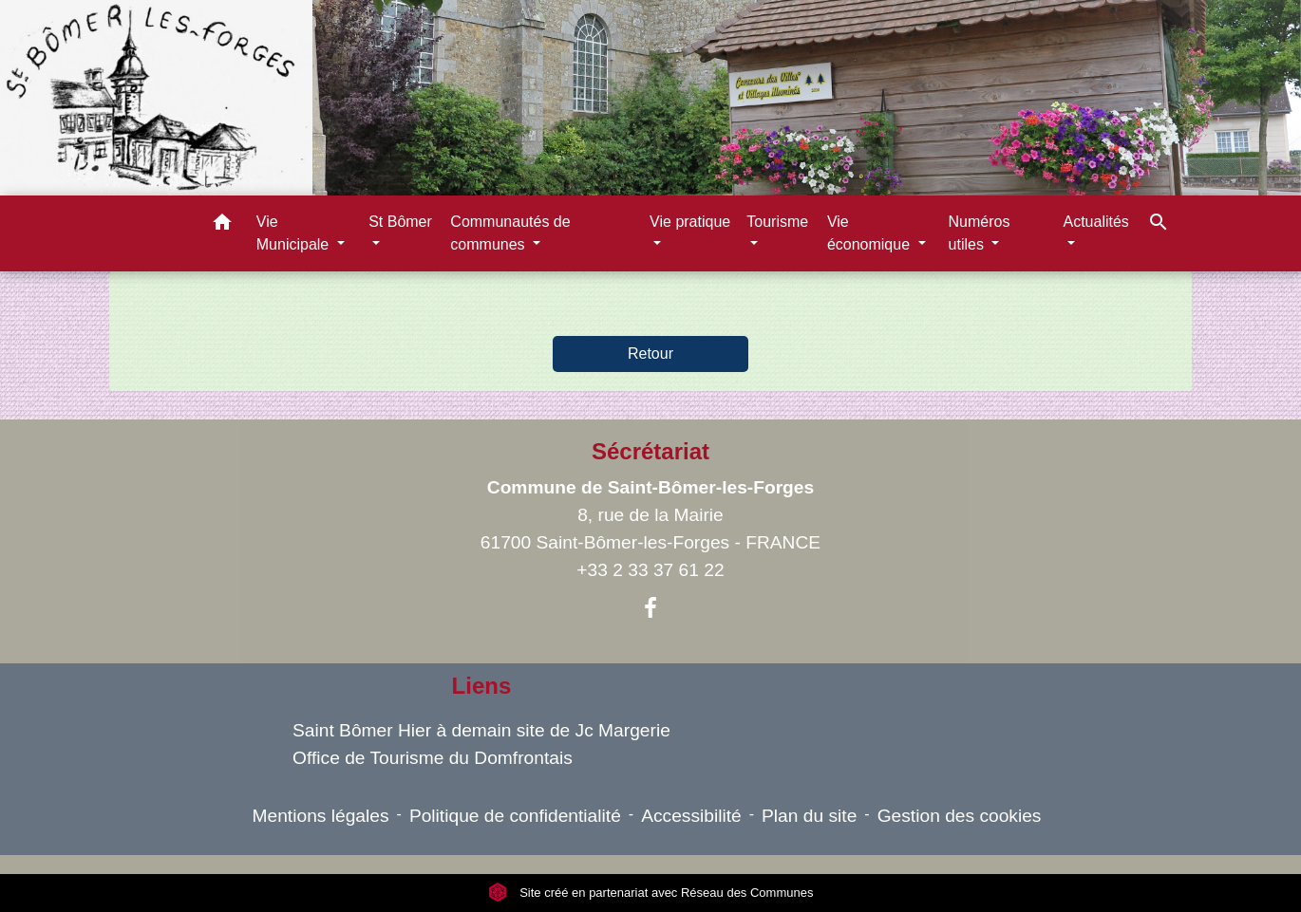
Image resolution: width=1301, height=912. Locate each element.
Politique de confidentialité (515, 816)
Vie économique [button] (870, 233)
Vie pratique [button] (690, 222)
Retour (650, 353)
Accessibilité (691, 816)
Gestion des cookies (959, 816)
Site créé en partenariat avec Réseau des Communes (651, 892)
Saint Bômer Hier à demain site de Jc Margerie (481, 730)
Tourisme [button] (777, 222)
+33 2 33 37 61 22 (650, 570)
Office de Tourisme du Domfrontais (432, 758)
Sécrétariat (650, 451)
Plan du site (809, 816)
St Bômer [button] (400, 222)
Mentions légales (321, 816)
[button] (222, 225)
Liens (482, 685)
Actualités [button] (1096, 222)
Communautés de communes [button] (510, 233)
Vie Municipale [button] (294, 233)
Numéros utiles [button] (979, 233)
